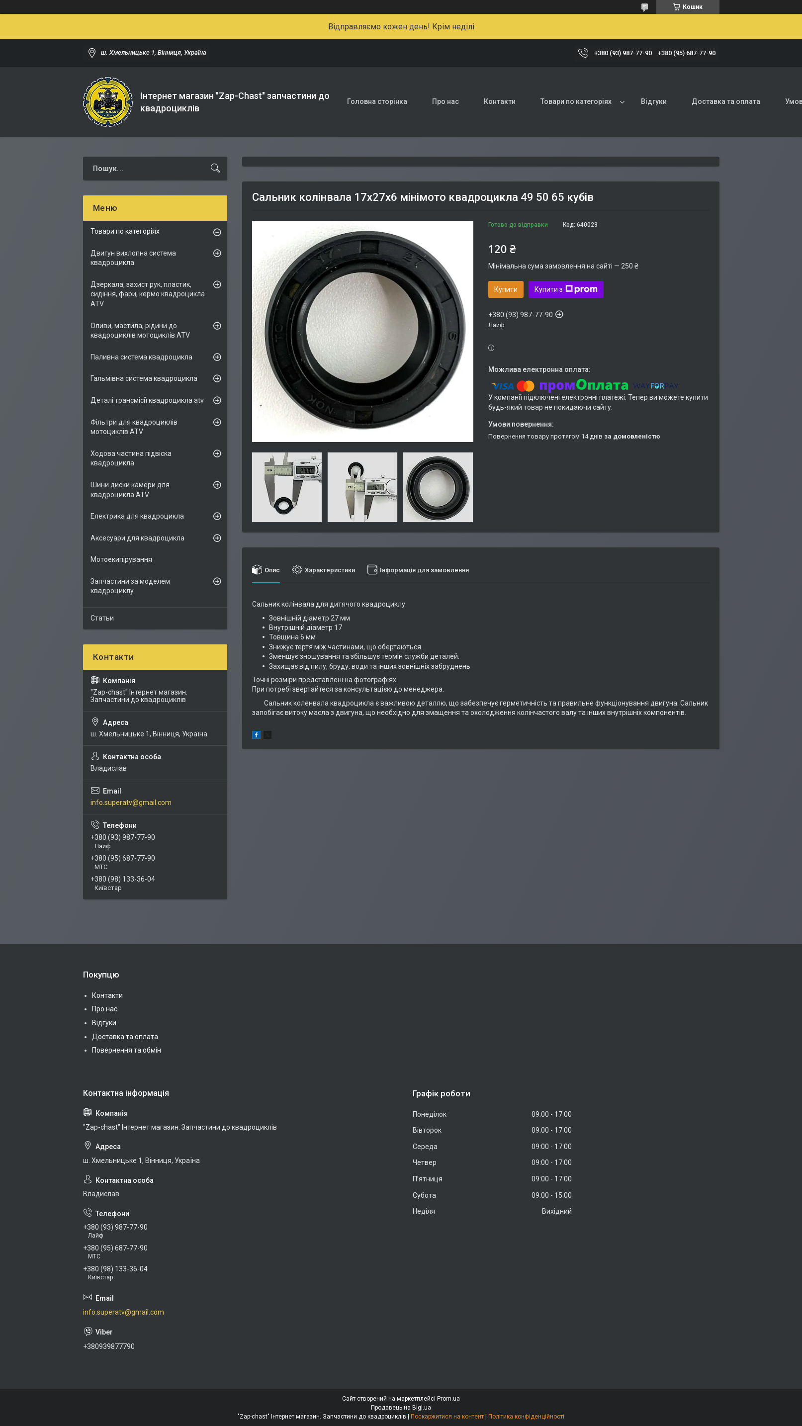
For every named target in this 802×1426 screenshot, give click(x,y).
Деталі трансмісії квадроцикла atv (147, 400)
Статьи (102, 618)
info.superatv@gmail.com (131, 802)
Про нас (445, 101)
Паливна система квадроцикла (141, 357)
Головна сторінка (377, 101)
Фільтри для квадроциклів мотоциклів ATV (134, 427)
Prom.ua (448, 1398)
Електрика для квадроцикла (137, 516)
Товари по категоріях (576, 101)
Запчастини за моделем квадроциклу (130, 586)
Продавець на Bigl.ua (401, 1407)
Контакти (500, 101)
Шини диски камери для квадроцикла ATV (130, 490)
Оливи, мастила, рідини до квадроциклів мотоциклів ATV (140, 331)
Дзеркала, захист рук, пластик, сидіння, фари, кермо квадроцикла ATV (147, 294)
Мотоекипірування (121, 559)
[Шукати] (215, 168)
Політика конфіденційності (526, 1416)
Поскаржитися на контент (447, 1416)
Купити (506, 289)
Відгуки (654, 101)
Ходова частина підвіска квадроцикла (131, 458)
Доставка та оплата (726, 101)
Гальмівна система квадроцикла (143, 378)
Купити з (566, 289)
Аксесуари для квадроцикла (137, 538)
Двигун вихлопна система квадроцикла (133, 258)
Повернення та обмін (126, 1050)
